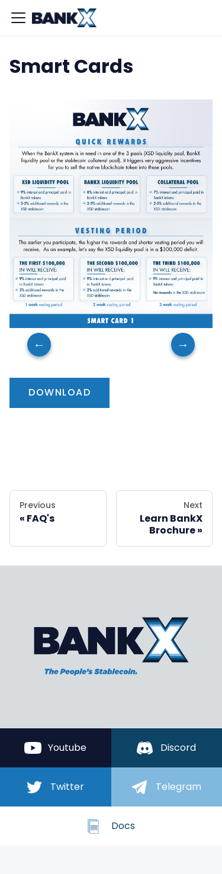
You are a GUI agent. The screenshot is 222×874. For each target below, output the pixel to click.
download (59, 392)
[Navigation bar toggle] (18, 18)
